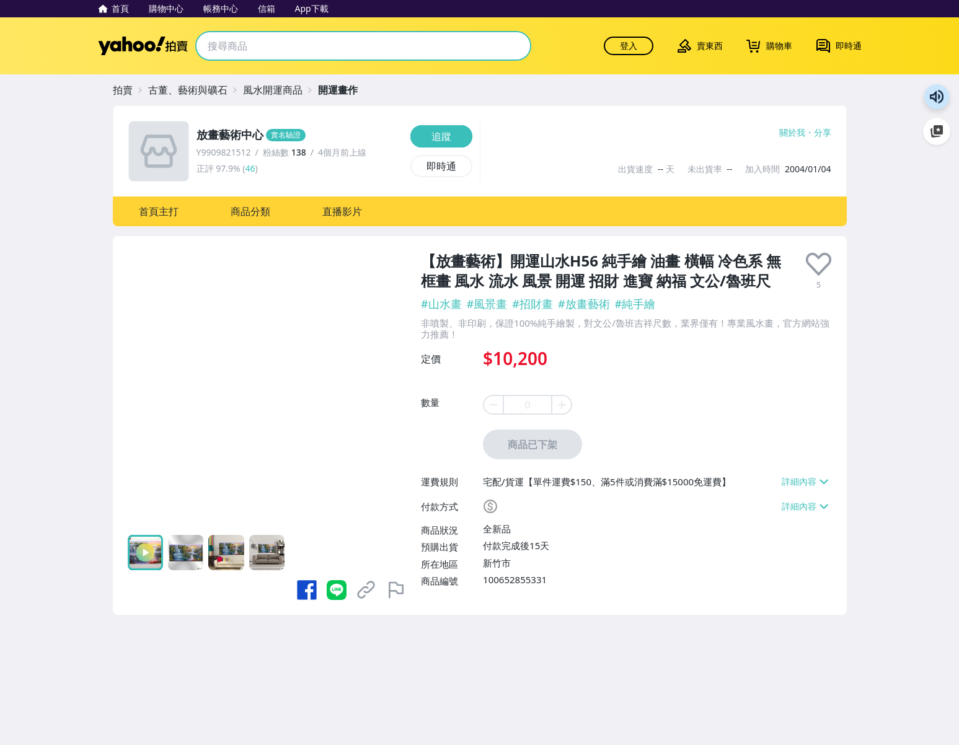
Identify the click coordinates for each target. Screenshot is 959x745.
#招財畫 (532, 303)
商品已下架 (532, 444)
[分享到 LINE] (337, 590)
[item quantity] (527, 405)
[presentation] (819, 264)
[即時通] (441, 166)
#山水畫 (441, 303)
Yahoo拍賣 (143, 46)
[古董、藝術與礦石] (194, 90)
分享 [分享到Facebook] (822, 132)
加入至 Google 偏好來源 (936, 131)
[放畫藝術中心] (300, 135)
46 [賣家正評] (250, 168)
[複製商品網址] (366, 590)
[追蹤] (441, 136)
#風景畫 (487, 303)
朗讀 (936, 96)
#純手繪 (635, 303)
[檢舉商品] (396, 590)
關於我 (792, 132)
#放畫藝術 (584, 303)
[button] (159, 211)
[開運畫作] (344, 90)
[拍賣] (129, 90)
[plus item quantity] (562, 405)
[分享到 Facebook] (307, 590)
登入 (628, 45)
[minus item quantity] (493, 405)
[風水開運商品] (279, 90)
